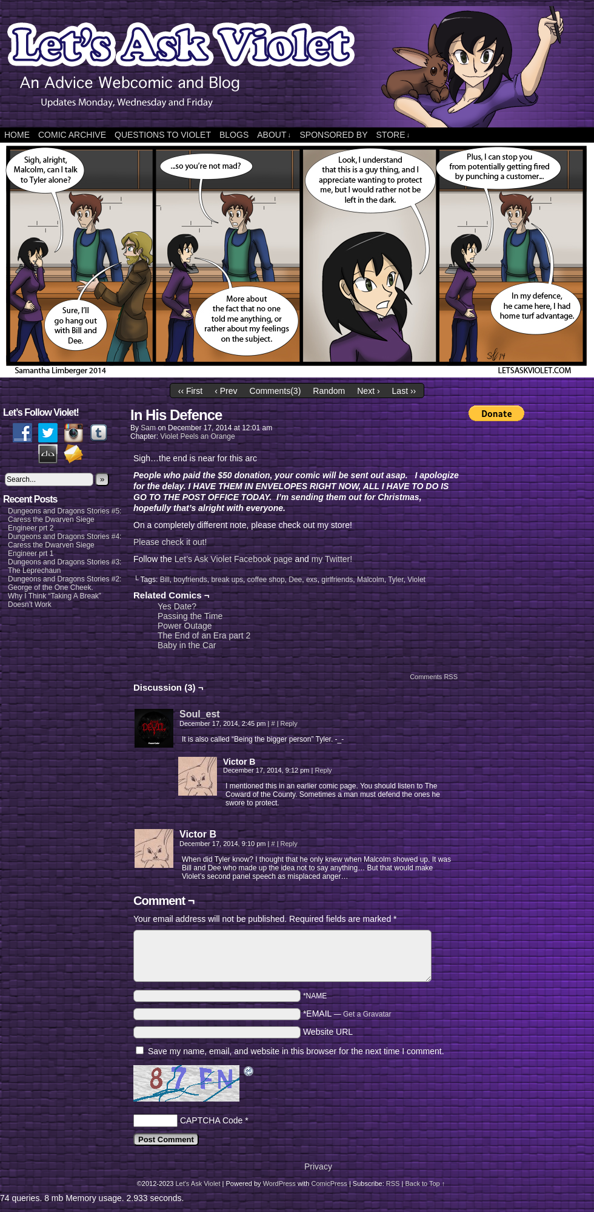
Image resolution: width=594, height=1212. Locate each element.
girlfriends (337, 579)
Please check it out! (170, 542)
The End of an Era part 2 (204, 635)
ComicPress (329, 1183)
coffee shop (266, 579)
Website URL (328, 1032)
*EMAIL (347, 1013)
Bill (165, 579)
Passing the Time (190, 616)
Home (17, 135)
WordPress (279, 1183)
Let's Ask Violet (197, 1183)
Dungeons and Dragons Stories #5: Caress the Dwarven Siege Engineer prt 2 (64, 519)
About (274, 135)
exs (312, 579)
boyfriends (190, 579)
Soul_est (199, 714)
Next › (368, 391)
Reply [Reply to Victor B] (323, 770)
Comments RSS (434, 676)
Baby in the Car (187, 645)
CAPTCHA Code (211, 1120)
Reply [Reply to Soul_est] (289, 723)
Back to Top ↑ (425, 1183)
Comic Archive (72, 135)
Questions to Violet (163, 135)
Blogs (234, 135)
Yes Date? (177, 606)
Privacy (318, 1166)
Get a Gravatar (367, 1014)
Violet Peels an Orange (197, 436)
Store (393, 135)
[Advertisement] (517, 611)
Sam (148, 428)
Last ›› (404, 391)
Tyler (395, 579)
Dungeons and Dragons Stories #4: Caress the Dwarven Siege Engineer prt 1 (64, 545)
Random (329, 391)
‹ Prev (226, 391)
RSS (393, 1183)
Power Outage (185, 626)
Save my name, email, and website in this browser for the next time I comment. (296, 1051)
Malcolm (370, 579)
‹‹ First (190, 391)
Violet (416, 579)
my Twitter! (332, 559)
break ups (227, 579)
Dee (295, 579)
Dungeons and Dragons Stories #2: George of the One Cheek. (64, 583)
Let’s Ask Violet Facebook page (234, 559)
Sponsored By (333, 135)
